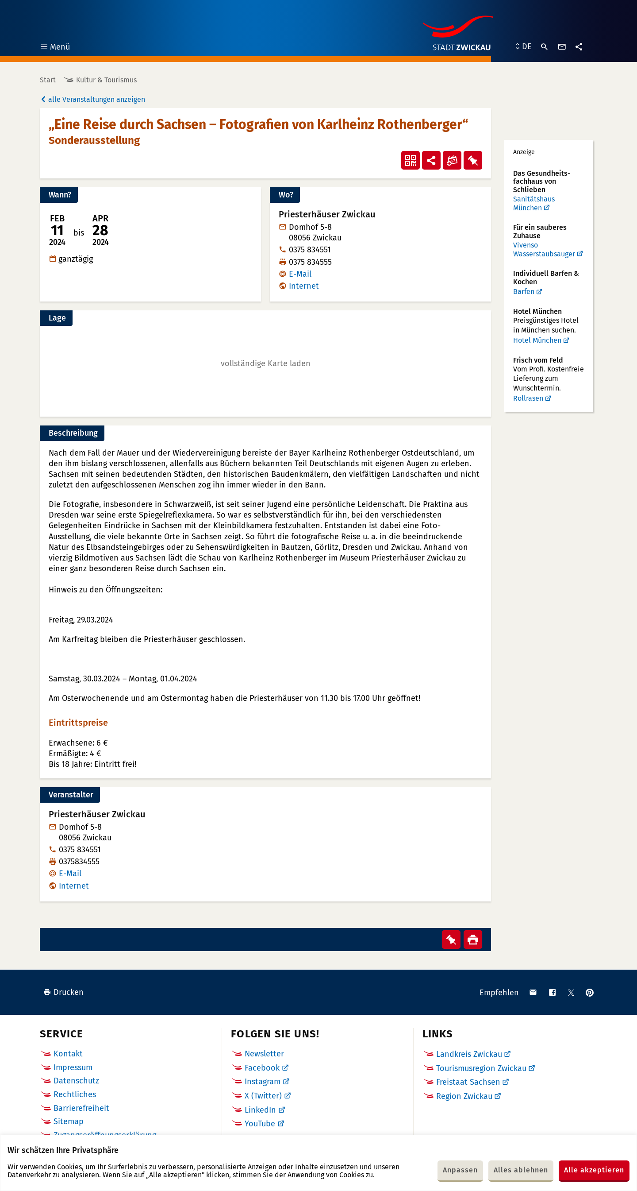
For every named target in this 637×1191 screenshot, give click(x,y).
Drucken (63, 992)
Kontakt (68, 1054)
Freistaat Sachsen (468, 1082)
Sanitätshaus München (534, 203)
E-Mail (300, 274)
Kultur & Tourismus (106, 80)
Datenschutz (76, 1081)
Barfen (523, 291)
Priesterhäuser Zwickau (97, 814)
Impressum (73, 1067)
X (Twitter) (263, 1096)
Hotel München (537, 340)
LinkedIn (260, 1110)
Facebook (262, 1068)
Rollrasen (528, 398)
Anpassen (460, 1170)
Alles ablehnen (521, 1170)
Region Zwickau (464, 1096)
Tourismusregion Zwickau (481, 1068)
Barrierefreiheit (81, 1108)
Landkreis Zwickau (469, 1054)
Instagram (262, 1082)
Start (48, 80)
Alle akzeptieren (594, 1170)
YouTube (260, 1124)
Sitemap (69, 1121)
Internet (304, 286)
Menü (54, 48)
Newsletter (264, 1054)
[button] (265, 363)
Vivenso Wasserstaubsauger (544, 249)
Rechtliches (75, 1094)
